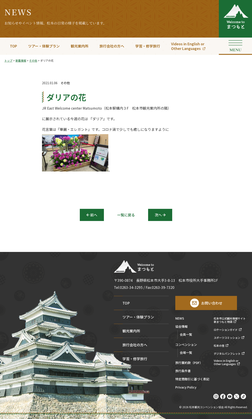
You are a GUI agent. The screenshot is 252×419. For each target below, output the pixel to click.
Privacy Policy (186, 387)
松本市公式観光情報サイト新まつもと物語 (230, 320)
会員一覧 (186, 334)
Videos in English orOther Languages (187, 46)
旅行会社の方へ (111, 46)
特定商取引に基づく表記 (192, 379)
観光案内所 (79, 46)
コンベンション (186, 345)
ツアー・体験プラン (44, 46)
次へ (158, 214)
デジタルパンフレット (227, 353)
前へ (93, 214)
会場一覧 (186, 352)
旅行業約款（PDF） (189, 363)
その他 (65, 83)
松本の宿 (219, 345)
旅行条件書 (183, 371)
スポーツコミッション (227, 337)
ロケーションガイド (226, 329)
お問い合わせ (211, 303)
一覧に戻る (126, 214)
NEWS (179, 318)
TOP (13, 46)
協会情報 (181, 327)
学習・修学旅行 (147, 46)
